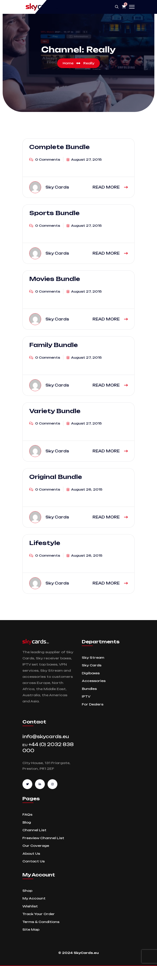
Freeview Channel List (43, 838)
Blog (26, 822)
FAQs (27, 814)
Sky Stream (93, 657)
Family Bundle (53, 344)
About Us (31, 853)
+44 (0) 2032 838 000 (48, 747)
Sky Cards (91, 665)
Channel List (34, 830)
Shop (27, 890)
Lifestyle (44, 542)
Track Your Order (38, 914)
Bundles (89, 689)
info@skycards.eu (45, 736)
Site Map (30, 929)
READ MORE (110, 187)
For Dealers (92, 704)
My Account (34, 898)
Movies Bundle (54, 278)
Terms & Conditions (40, 922)
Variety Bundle (54, 410)
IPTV (86, 696)
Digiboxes (91, 673)
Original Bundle (55, 476)
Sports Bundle (54, 212)
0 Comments (44, 159)
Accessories (94, 681)
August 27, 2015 (84, 159)
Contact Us (33, 861)
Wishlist (30, 906)
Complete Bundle (59, 146)
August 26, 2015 (84, 489)
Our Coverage (35, 845)
